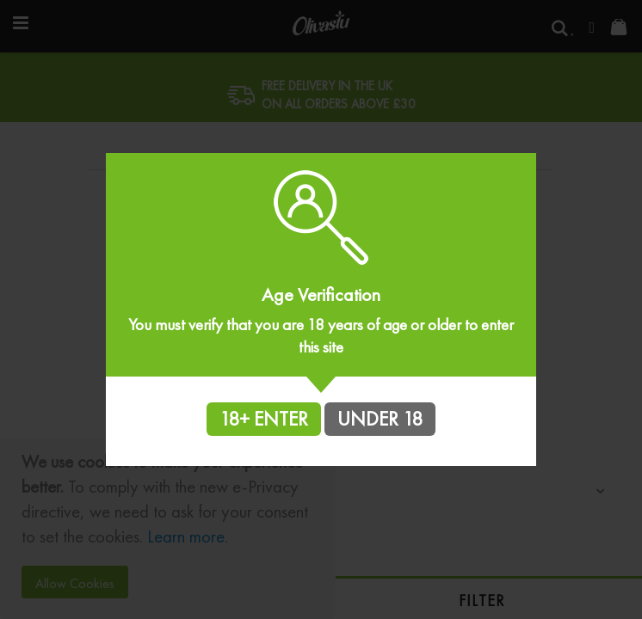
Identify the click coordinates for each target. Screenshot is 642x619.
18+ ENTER (263, 419)
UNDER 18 (380, 419)
